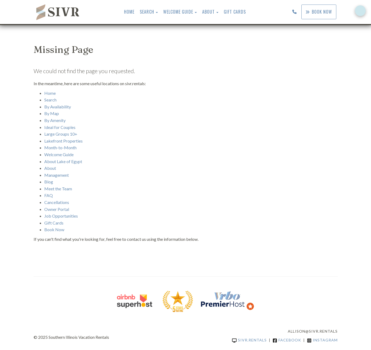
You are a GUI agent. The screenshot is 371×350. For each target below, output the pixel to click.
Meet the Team (58, 188)
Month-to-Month (60, 147)
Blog (48, 181)
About (208, 12)
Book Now (319, 12)
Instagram (322, 340)
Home (129, 12)
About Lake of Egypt (63, 161)
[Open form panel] (360, 10)
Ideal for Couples (59, 127)
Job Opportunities (61, 215)
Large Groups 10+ (60, 133)
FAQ (48, 195)
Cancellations (56, 202)
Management (56, 175)
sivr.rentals (249, 340)
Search (147, 12)
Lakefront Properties (63, 140)
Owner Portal (56, 209)
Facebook (287, 340)
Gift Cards (235, 12)
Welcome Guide (178, 12)
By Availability (57, 106)
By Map (51, 113)
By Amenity (55, 120)
